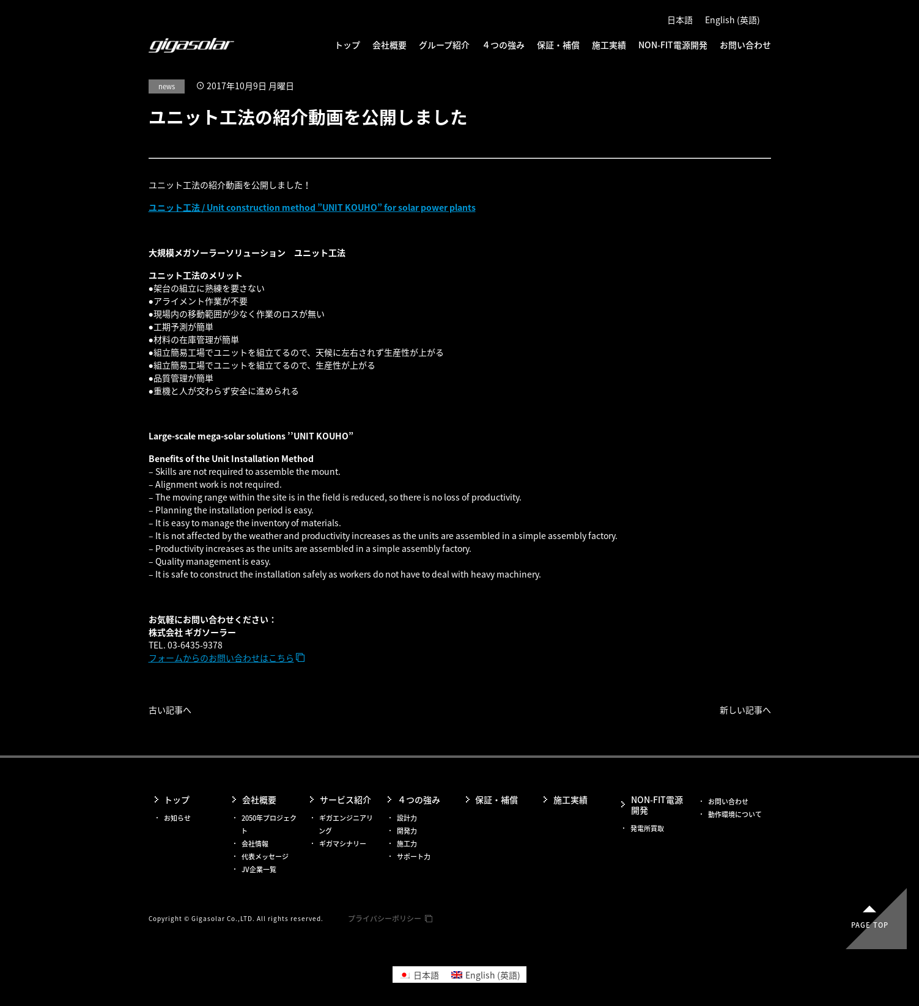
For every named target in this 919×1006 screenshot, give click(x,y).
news (166, 86)
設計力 (407, 818)
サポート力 (413, 856)
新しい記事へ (745, 709)
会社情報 (255, 844)
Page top (869, 925)
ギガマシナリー (342, 844)
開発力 (407, 831)
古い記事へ (170, 709)
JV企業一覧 (259, 869)
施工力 (407, 844)
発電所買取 (647, 828)
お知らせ (177, 818)
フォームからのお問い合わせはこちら (221, 658)
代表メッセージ (265, 856)
